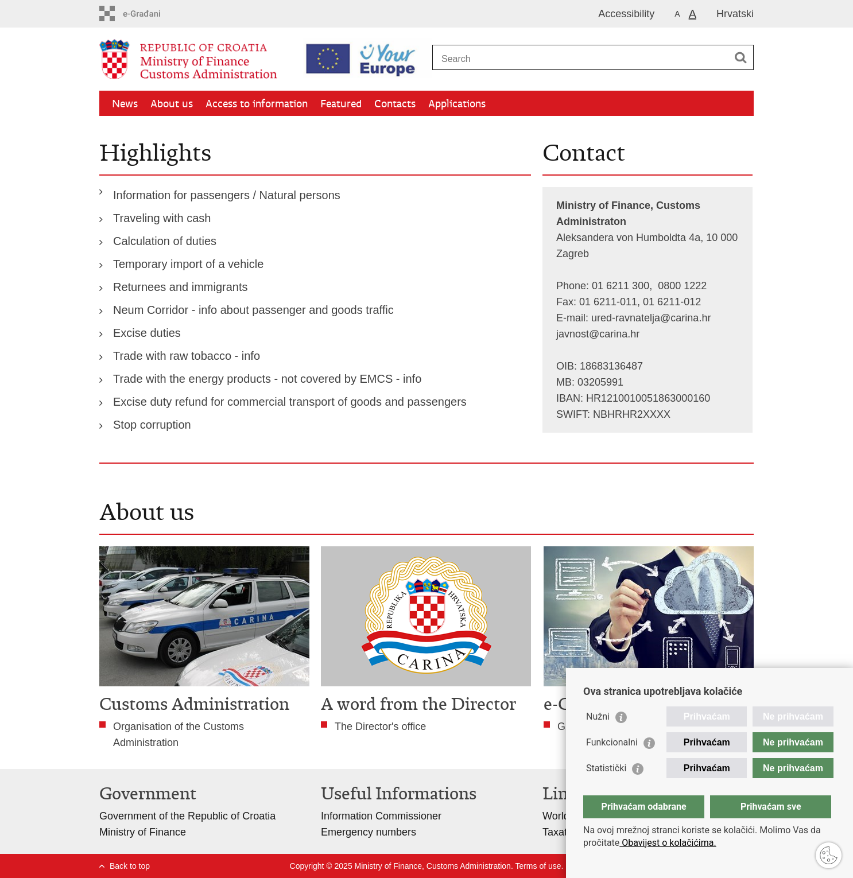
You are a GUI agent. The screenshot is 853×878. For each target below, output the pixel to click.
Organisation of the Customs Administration (178, 734)
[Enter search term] (581, 58)
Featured (341, 103)
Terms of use (538, 866)
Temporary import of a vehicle (188, 264)
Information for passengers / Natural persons (226, 195)
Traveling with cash (162, 218)
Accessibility (626, 14)
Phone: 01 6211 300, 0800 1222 (631, 286)
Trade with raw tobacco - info (186, 355)
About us (171, 103)
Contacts (395, 103)
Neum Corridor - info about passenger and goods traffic (253, 310)
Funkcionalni (612, 742)
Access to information (257, 103)
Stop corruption (152, 424)
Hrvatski (735, 14)
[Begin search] (740, 57)
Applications (457, 103)
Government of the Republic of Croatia (187, 816)
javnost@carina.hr (597, 334)
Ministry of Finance (142, 832)
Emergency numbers (368, 832)
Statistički (606, 768)
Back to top (130, 866)
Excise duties (147, 333)
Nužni (598, 716)
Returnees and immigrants (180, 287)
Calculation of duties (164, 241)
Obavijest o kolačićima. (667, 842)
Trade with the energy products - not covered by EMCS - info (267, 378)
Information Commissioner (381, 816)
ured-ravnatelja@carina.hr (651, 318)
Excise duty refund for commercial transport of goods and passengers (290, 401)
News (125, 103)
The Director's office (380, 726)
